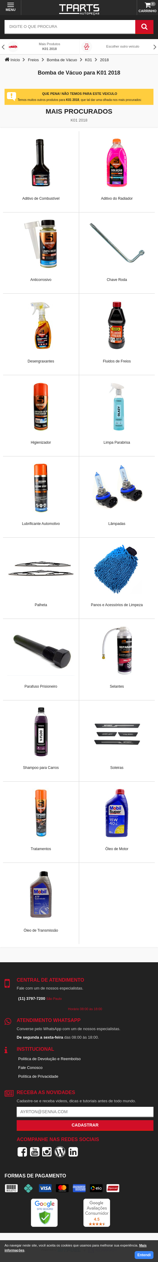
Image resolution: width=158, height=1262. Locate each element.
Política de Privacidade (38, 1076)
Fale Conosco (30, 1067)
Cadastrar (85, 1125)
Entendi (144, 1255)
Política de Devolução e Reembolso (49, 1059)
